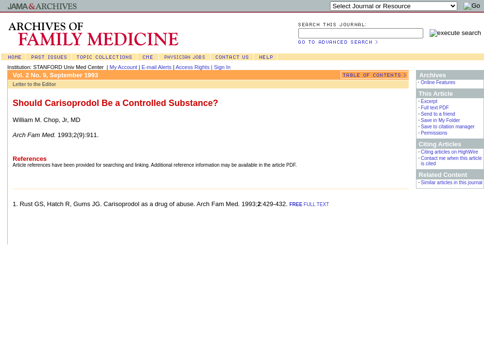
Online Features (438, 82)
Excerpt (429, 101)
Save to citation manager (448, 126)
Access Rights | (194, 67)
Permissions (434, 133)
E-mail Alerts (156, 67)
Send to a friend (438, 114)
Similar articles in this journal (452, 182)
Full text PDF (435, 107)
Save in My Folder (440, 120)
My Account (124, 67)
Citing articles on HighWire (449, 152)
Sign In (222, 67)
